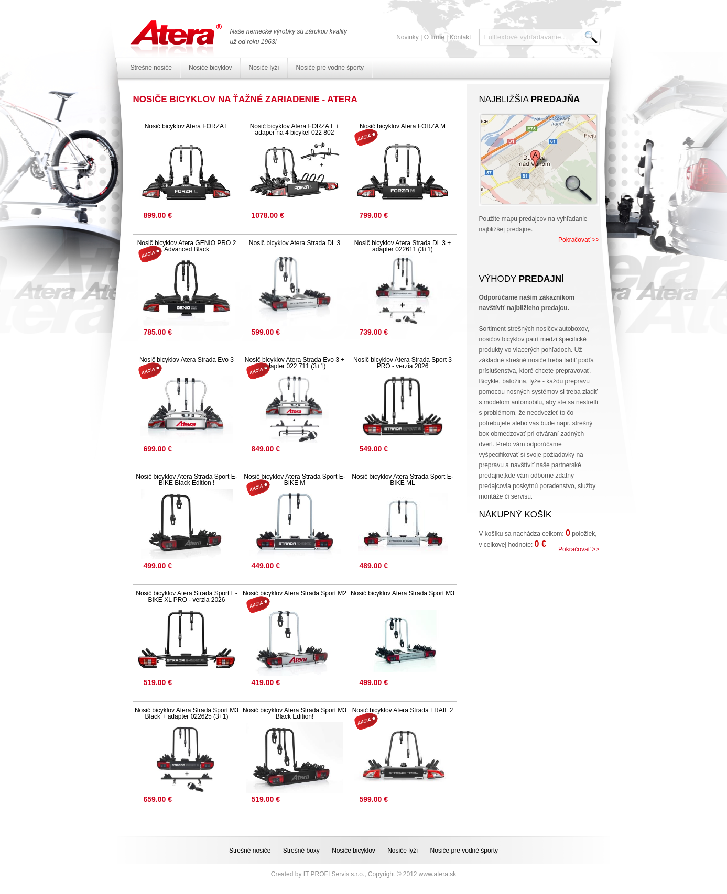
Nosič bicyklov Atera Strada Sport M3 (402, 593)
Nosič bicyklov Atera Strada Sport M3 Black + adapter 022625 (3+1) (186, 713)
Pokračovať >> (579, 240)
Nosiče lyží (264, 67)
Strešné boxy (301, 850)
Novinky (407, 37)
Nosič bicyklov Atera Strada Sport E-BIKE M (294, 479)
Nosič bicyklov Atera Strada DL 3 (294, 243)
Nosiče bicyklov (210, 67)
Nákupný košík (515, 515)
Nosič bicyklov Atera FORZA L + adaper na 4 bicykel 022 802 (295, 129)
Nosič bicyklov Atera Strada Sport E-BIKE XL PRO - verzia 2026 (186, 596)
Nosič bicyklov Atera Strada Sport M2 (294, 593)
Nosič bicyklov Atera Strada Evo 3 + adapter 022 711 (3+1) (294, 363)
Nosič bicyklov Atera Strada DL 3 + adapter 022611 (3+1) (402, 246)
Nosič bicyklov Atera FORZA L (187, 126)
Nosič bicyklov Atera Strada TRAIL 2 (402, 710)
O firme (434, 37)
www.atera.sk (437, 874)
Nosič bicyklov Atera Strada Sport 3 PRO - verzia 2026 (402, 363)
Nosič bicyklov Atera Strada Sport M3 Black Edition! (294, 713)
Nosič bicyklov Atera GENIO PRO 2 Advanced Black (186, 246)
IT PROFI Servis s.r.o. (333, 874)
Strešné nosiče (151, 67)
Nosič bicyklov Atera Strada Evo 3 (186, 360)
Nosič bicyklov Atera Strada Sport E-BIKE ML (402, 479)
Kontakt (460, 37)
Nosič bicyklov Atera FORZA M (403, 126)
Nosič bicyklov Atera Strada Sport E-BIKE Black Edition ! (186, 479)
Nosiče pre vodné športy (330, 67)
